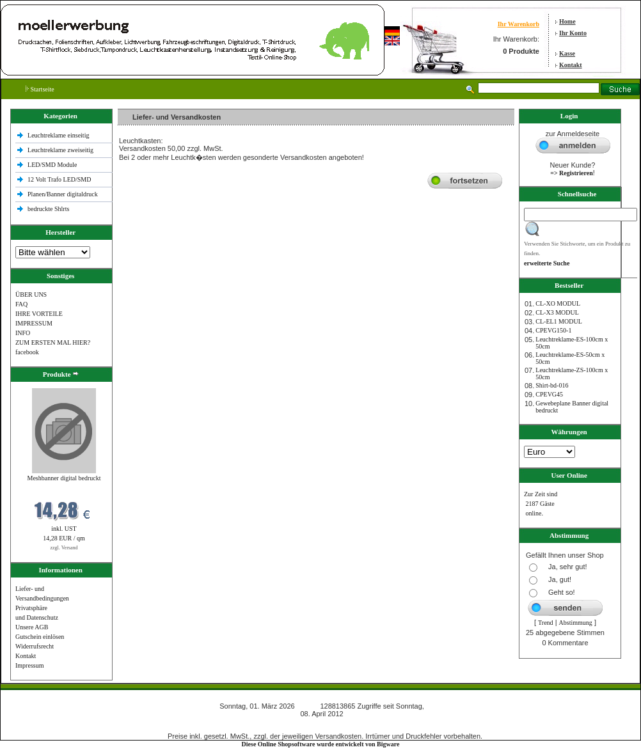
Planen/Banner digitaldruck (63, 194)
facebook (27, 352)
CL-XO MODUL (557, 303)
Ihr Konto (573, 32)
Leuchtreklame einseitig (59, 135)
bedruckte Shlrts (48, 208)
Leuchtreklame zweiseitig (61, 149)
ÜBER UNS (31, 294)
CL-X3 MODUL (557, 312)
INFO (22, 332)
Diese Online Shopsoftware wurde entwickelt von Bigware (321, 744)
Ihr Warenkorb (518, 23)
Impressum (29, 665)
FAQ (21, 304)
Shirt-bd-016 (551, 385)
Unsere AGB (31, 627)
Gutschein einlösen (39, 636)
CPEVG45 (549, 394)
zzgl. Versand (64, 548)
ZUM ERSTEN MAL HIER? (52, 342)
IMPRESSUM (33, 323)
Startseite (40, 89)
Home (567, 21)
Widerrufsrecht (34, 646)
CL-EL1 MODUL (558, 321)
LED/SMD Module (52, 164)
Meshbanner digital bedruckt (64, 478)
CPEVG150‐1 (553, 330)
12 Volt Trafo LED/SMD (59, 179)
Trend (545, 622)
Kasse (567, 53)
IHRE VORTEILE (39, 313)
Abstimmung (575, 622)
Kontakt (570, 64)
